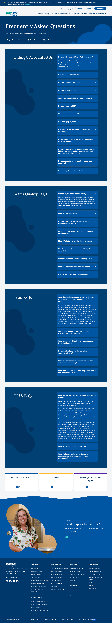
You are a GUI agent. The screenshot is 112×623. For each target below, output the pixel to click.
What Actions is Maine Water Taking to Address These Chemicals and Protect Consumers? (73, 456)
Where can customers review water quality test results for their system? (74, 332)
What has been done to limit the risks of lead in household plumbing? (75, 361)
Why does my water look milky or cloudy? (74, 266)
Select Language (66, 9)
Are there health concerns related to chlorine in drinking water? (75, 232)
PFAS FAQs (51, 40)
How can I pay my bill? (67, 121)
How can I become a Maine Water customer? (75, 57)
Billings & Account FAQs (13, 40)
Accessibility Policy (68, 619)
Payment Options (36, 571)
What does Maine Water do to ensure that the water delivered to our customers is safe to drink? (76, 299)
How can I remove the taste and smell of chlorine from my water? (74, 222)
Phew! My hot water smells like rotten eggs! (75, 241)
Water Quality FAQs (30, 40)
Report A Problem (56, 580)
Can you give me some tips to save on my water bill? (74, 130)
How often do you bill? (67, 90)
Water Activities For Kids (77, 574)
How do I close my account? (69, 82)
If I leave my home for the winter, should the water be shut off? (75, 140)
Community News (75, 571)
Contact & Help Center (84, 8)
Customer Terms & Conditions (37, 590)
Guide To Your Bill (36, 574)
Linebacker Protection (57, 589)
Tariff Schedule (36, 577)
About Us (72, 590)
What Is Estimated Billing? (39, 586)
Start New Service (56, 571)
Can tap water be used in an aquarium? (73, 274)
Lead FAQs (42, 40)
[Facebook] (7, 581)
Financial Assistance (37, 583)
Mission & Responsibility (77, 568)
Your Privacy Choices (87, 619)
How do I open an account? (68, 74)
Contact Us (72, 537)
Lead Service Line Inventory (39, 610)
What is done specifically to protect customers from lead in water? (76, 342)
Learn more (28, 4)
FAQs (90, 582)
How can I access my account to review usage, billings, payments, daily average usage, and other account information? (76, 151)
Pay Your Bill (100, 8)
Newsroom (73, 596)
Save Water (55, 14)
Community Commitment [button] (96, 14)
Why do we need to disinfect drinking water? (75, 258)
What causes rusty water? (68, 213)
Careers (72, 580)
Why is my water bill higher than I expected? (75, 98)
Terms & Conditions (51, 619)
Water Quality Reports (38, 601)
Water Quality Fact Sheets (39, 604)
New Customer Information (59, 568)
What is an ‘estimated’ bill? (68, 113)
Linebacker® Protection (79, 14)
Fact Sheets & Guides (95, 574)
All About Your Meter (95, 571)
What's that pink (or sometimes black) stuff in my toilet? (76, 249)
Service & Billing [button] (43, 14)
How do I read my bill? (67, 106)
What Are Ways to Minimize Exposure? (73, 446)
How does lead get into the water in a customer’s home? (72, 352)
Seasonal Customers (57, 574)
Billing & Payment (94, 568)
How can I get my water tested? (70, 171)
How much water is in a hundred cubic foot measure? (75, 162)
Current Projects (75, 577)
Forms (91, 585)
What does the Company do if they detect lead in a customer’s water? (76, 371)
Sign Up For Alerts (56, 583)
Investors (73, 593)
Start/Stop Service (56, 577)
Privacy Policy (35, 619)
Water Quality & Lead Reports (95, 578)
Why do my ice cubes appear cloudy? (72, 193)
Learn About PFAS (36, 607)
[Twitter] (17, 581)
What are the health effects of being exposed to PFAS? (75, 396)
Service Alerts (93, 588)
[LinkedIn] (14, 581)
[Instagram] (10, 581)
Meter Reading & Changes (39, 580)
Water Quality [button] (64, 14)
